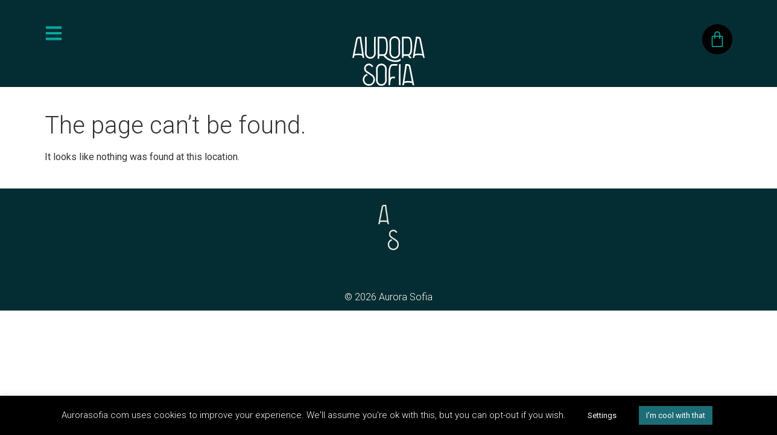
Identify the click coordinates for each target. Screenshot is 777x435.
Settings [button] (602, 415)
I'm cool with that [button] (675, 415)
